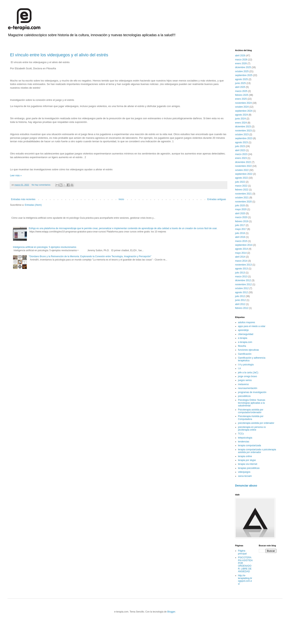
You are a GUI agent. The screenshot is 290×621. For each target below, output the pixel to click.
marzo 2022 (241, 185)
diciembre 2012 (243, 280)
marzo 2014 (241, 261)
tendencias (243, 441)
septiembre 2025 (243, 75)
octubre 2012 (242, 288)
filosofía (242, 346)
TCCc (241, 433)
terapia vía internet (247, 464)
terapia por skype (247, 460)
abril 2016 (240, 237)
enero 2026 (241, 63)
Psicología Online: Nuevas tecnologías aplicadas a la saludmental (251, 403)
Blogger (171, 611)
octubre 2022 (242, 170)
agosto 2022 (241, 177)
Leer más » (16, 175)
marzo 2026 (241, 59)
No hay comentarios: (41, 185)
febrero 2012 (241, 308)
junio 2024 (240, 118)
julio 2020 (240, 205)
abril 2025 (240, 87)
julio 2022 (240, 182)
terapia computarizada (249, 445)
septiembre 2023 (243, 138)
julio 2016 (240, 233)
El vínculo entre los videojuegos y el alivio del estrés (59, 54)
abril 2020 (240, 213)
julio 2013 (240, 272)
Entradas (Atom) (33, 205)
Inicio (121, 199)
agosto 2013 (241, 268)
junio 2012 (240, 300)
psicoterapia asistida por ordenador (256, 423)
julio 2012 (240, 296)
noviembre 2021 (243, 193)
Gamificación (244, 354)
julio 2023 (240, 146)
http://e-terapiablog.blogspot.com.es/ (245, 579)
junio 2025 (240, 83)
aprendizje (243, 330)
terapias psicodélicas (248, 468)
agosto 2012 (241, 292)
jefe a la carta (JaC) (248, 372)
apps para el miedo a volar (251, 326)
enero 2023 (241, 158)
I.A (239, 368)
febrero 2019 (241, 221)
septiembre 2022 (243, 174)
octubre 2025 (242, 71)
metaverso (243, 384)
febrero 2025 (241, 95)
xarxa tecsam (245, 476)
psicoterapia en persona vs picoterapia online (252, 428)
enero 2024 (241, 122)
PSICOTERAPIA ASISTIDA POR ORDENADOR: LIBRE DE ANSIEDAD (245, 564)
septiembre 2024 (243, 111)
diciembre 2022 (243, 162)
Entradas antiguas (216, 199)
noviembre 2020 (243, 201)
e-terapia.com (245, 342)
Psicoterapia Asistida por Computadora (250, 417)
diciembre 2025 (243, 67)
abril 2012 (240, 304)
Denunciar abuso (246, 485)
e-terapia (242, 338)
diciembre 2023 (243, 126)
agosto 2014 (241, 249)
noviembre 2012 (243, 284)
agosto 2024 (241, 114)
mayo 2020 (240, 209)
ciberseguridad (245, 334)
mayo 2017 (240, 229)
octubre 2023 (242, 134)
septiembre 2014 (243, 245)
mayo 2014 (240, 253)
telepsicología (245, 437)
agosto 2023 (241, 142)
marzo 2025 (241, 91)
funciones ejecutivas (248, 350)
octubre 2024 (242, 106)
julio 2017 (240, 225)
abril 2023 (240, 150)
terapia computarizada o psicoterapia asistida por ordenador (257, 451)
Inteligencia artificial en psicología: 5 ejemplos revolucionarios (44, 247)
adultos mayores (246, 322)
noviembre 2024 (243, 103)
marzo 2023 (241, 154)
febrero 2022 (241, 189)
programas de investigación (252, 392)
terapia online (245, 456)
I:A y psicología (246, 364)
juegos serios (245, 380)
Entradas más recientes (23, 199)
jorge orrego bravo (247, 376)
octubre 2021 (242, 197)
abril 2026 (240, 55)
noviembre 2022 (243, 166)
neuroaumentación (247, 388)
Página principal (242, 552)
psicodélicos (244, 396)
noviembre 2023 (243, 130)
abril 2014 (240, 256)
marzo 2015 (241, 241)
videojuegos (244, 472)
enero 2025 (241, 99)
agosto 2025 (241, 79)
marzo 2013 (241, 276)
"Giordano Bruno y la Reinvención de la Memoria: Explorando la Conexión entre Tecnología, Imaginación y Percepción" (90, 256)
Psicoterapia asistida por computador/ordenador (250, 411)
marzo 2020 (241, 217)
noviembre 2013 (243, 264)
